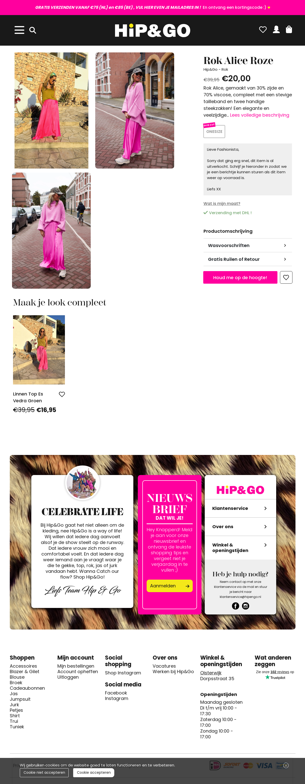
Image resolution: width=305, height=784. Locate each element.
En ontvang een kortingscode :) (150, 7)
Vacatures (164, 666)
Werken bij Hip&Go (173, 671)
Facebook (116, 693)
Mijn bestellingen (75, 666)
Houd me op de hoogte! (240, 277)
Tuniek (17, 727)
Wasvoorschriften (229, 245)
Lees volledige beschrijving (259, 115)
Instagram (116, 698)
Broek (16, 682)
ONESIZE (214, 131)
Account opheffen (77, 671)
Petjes (16, 710)
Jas (14, 693)
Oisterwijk (211, 673)
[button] (289, 29)
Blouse (17, 677)
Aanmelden (163, 586)
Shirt (15, 716)
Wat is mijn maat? (222, 203)
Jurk (14, 705)
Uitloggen (68, 677)
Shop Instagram (123, 673)
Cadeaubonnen (27, 688)
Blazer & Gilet (24, 671)
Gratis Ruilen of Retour (234, 259)
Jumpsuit (20, 699)
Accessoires (23, 666)
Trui (14, 721)
